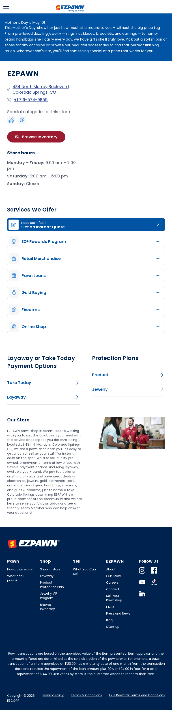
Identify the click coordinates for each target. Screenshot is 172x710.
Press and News (118, 613)
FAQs (110, 607)
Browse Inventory (36, 137)
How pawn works (20, 569)
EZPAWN (63, 12)
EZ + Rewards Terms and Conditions (137, 695)
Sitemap (112, 626)
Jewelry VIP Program (48, 595)
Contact (112, 589)
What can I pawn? (15, 578)
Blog (109, 620)
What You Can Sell (84, 571)
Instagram (142, 573)
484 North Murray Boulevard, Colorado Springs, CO (41, 89)
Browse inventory (47, 606)
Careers (112, 582)
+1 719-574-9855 (31, 99)
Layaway (47, 576)
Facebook (154, 573)
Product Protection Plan (52, 584)
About (111, 569)
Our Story (113, 576)
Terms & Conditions (86, 695)
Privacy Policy (53, 695)
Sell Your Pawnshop (114, 597)
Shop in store (50, 569)
